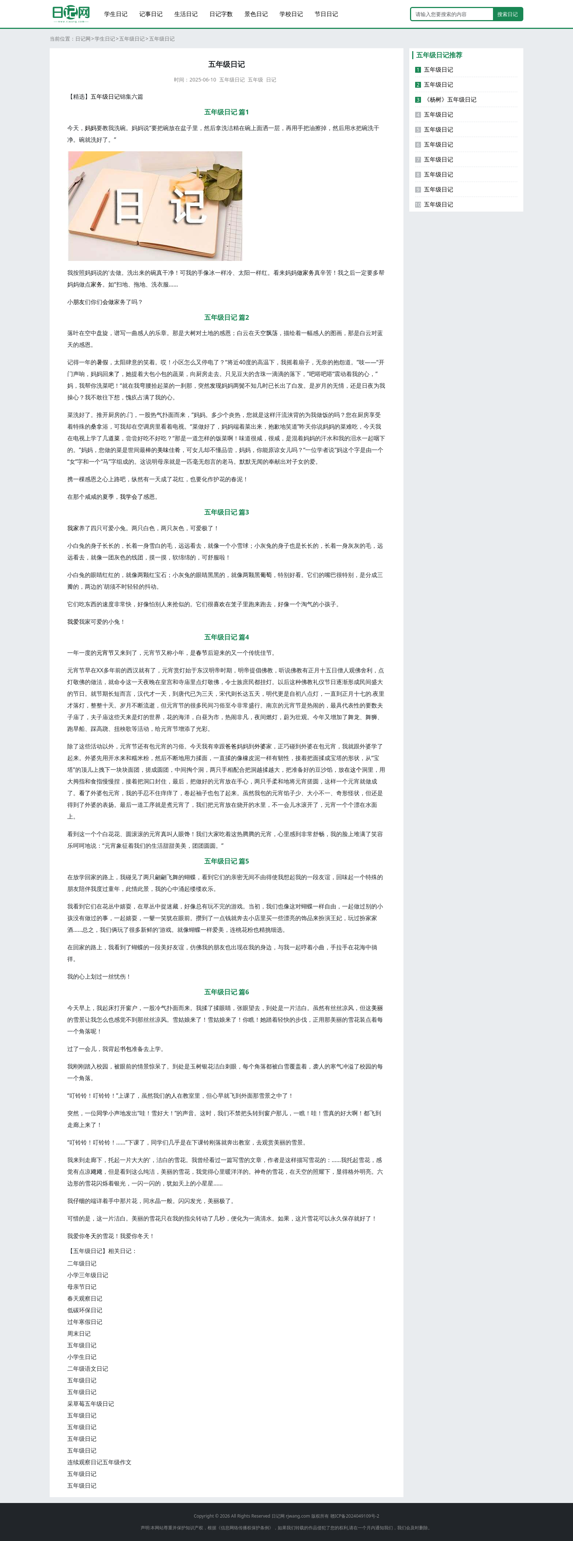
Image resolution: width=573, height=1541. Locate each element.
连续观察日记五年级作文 (99, 1462)
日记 (271, 79)
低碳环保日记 (84, 1310)
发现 (215, 386)
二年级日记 (81, 1263)
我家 (73, 528)
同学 (102, 1113)
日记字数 (221, 14)
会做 (108, 302)
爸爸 (231, 746)
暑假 (102, 362)
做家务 (305, 273)
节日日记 (326, 14)
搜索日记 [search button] (507, 14)
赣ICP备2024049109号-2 (354, 1516)
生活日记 (186, 14)
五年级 (255, 79)
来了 (114, 374)
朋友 (79, 302)
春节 (202, 653)
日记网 (83, 38)
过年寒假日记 (84, 1322)
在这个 (353, 770)
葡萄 (266, 575)
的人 (171, 1096)
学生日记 (116, 14)
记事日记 (151, 14)
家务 (96, 284)
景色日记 (256, 14)
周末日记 (79, 1333)
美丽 (377, 1008)
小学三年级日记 (87, 1275)
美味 (163, 450)
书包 (126, 1049)
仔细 (79, 1201)
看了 (85, 793)
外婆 (260, 746)
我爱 (73, 622)
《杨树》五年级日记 (446, 99)
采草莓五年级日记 (90, 1404)
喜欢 (219, 604)
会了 (137, 497)
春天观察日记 (84, 1298)
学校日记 (291, 14)
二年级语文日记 (87, 1368)
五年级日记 (132, 38)
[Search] (452, 14)
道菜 (114, 438)
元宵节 (105, 653)
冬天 (90, 1236)
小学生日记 (81, 1357)
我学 (126, 497)
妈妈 (90, 128)
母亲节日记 (81, 1287)
